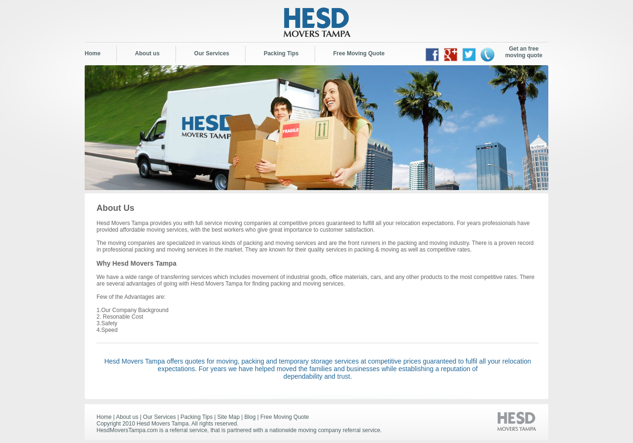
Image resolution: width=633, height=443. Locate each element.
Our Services (211, 53)
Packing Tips (281, 53)
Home (92, 53)
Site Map (228, 417)
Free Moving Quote (359, 53)
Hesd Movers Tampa (163, 423)
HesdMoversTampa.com (127, 430)
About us (147, 53)
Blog (249, 417)
